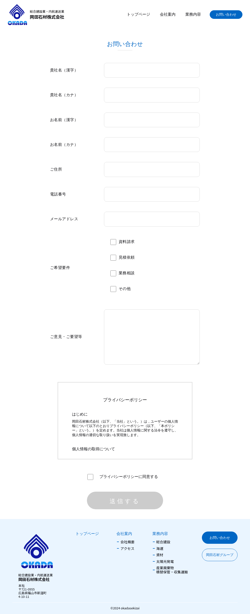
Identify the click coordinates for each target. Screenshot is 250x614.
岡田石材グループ (219, 555)
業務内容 (193, 14)
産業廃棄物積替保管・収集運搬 (172, 570)
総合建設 (163, 542)
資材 (159, 555)
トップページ (138, 14)
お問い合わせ (226, 14)
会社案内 (168, 14)
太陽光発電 (165, 561)
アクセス (127, 548)
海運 (159, 548)
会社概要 (127, 542)
